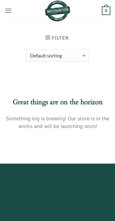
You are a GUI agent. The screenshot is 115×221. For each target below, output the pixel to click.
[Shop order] (57, 55)
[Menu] (8, 10)
